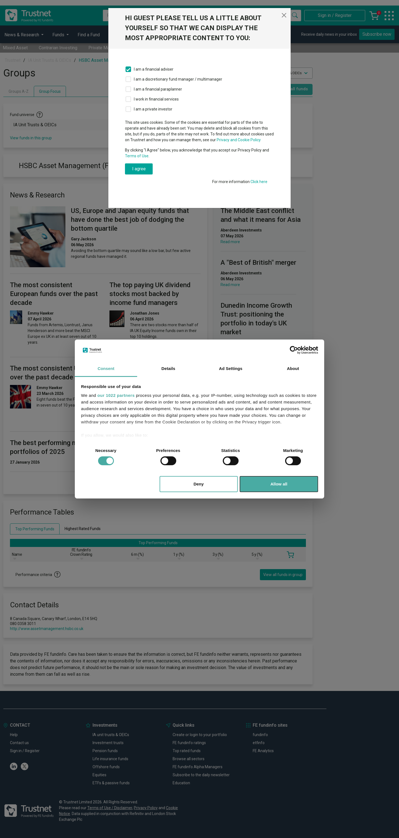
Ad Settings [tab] (230, 368)
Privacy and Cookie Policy (239, 140)
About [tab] (293, 368)
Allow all (278, 484)
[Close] (284, 15)
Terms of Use (137, 156)
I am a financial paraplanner (158, 89)
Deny (198, 484)
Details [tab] (168, 368)
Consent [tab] (106, 368)
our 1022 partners (116, 395)
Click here (258, 181)
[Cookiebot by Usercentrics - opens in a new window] (294, 350)
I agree (139, 168)
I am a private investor (153, 109)
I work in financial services (156, 99)
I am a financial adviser (153, 69)
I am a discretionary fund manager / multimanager (178, 79)
